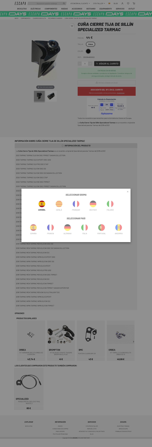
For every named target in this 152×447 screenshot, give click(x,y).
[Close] (128, 191)
